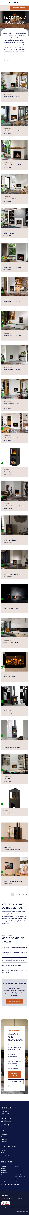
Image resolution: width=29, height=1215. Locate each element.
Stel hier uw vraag (14, 988)
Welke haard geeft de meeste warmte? (13, 960)
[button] (14, 947)
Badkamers (4, 1134)
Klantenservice (5, 1155)
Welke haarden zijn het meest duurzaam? (14, 947)
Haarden (3, 1137)
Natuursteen (4, 1141)
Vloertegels (4, 1139)
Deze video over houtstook (15, 918)
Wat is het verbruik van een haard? (12, 965)
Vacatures (3, 1153)
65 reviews (21, 1199)
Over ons (3, 1150)
